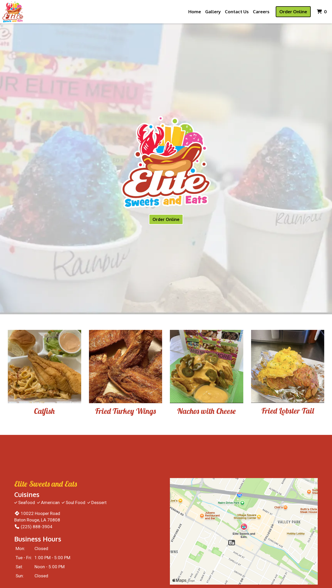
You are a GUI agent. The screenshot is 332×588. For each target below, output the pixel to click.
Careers (261, 11)
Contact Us (237, 11)
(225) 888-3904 (33, 526)
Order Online (293, 11)
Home (194, 11)
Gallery (213, 11)
